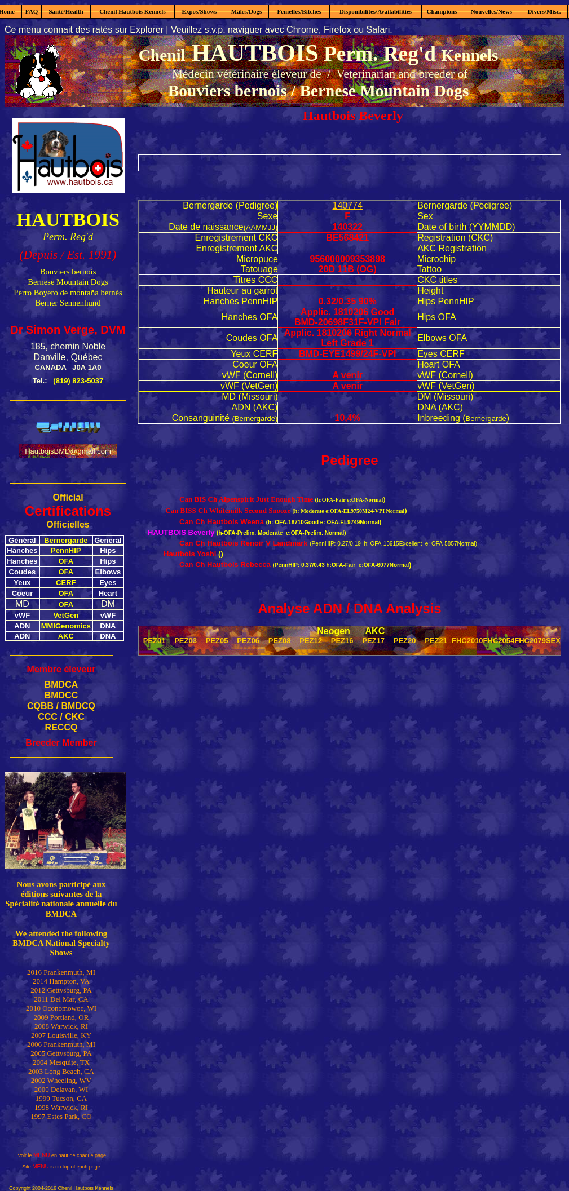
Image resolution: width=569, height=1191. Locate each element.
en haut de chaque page (78, 1155)
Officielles (67, 524)
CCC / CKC (61, 716)
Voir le (25, 1155)
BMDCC (61, 695)
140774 (348, 205)
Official (67, 497)
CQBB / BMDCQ (61, 706)
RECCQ (61, 727)
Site (27, 1167)
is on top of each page (74, 1167)
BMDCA (61, 684)
